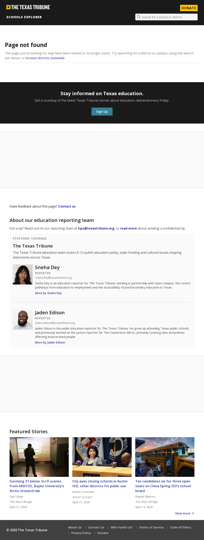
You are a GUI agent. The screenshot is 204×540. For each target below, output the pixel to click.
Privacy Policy (81, 533)
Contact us (67, 206)
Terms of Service (151, 527)
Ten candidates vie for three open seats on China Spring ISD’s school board (163, 486)
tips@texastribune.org (96, 228)
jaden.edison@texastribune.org (55, 323)
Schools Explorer (24, 17)
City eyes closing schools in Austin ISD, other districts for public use (100, 483)
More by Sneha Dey (48, 293)
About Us (75, 527)
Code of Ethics (180, 527)
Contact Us (96, 527)
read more (128, 228)
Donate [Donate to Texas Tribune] (189, 8)
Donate (102, 533)
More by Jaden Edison (50, 342)
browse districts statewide (45, 58)
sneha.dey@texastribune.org (53, 277)
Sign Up (102, 111)
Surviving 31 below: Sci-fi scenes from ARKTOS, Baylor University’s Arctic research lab (37, 486)
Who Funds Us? (122, 527)
